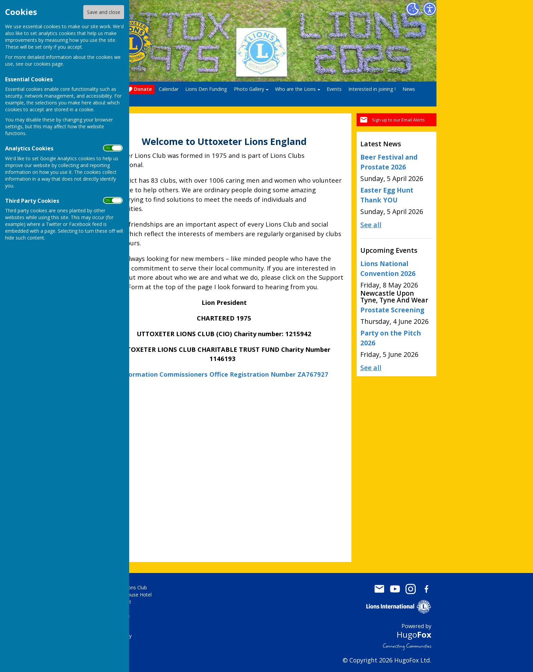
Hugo (414, 634)
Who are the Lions (295, 89)
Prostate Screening (392, 309)
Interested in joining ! (372, 89)
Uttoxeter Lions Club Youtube (395, 589)
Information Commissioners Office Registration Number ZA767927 (224, 374)
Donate (139, 89)
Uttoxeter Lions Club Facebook (426, 589)
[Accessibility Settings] (429, 9)
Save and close (103, 12)
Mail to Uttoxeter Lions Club (379, 589)
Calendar (168, 89)
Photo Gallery (249, 89)
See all (370, 224)
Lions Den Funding (206, 89)
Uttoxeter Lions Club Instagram (411, 589)
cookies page (48, 64)
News (408, 89)
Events (334, 89)
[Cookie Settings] (412, 9)
